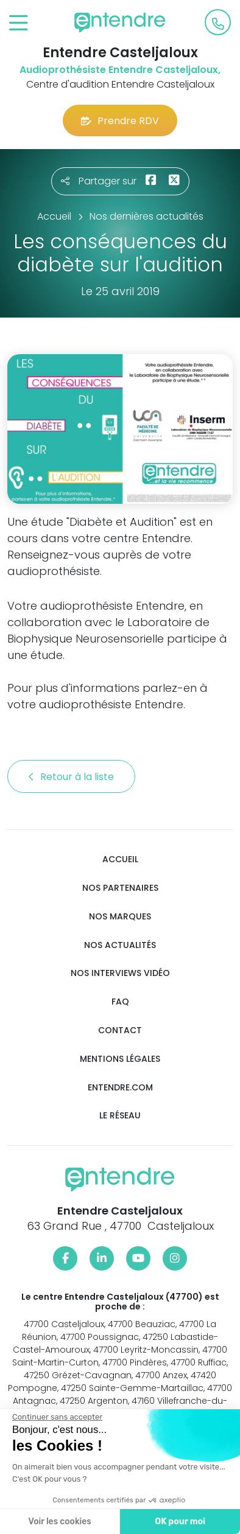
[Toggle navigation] (18, 23)
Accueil (120, 859)
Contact (120, 1030)
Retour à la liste (71, 777)
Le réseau (120, 1115)
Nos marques (120, 917)
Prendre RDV (120, 121)
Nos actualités (120, 945)
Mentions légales (120, 1059)
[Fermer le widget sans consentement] (54, 1417)
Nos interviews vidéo (120, 973)
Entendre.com (120, 1088)
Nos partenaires (120, 888)
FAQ (120, 1002)
